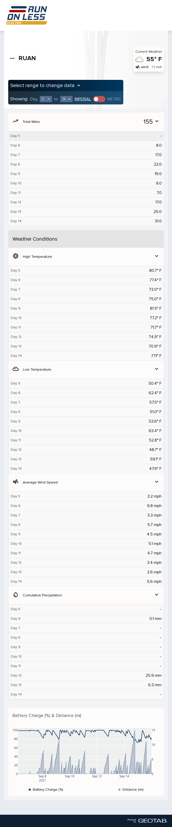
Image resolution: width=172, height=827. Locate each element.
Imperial (83, 99)
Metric (114, 99)
